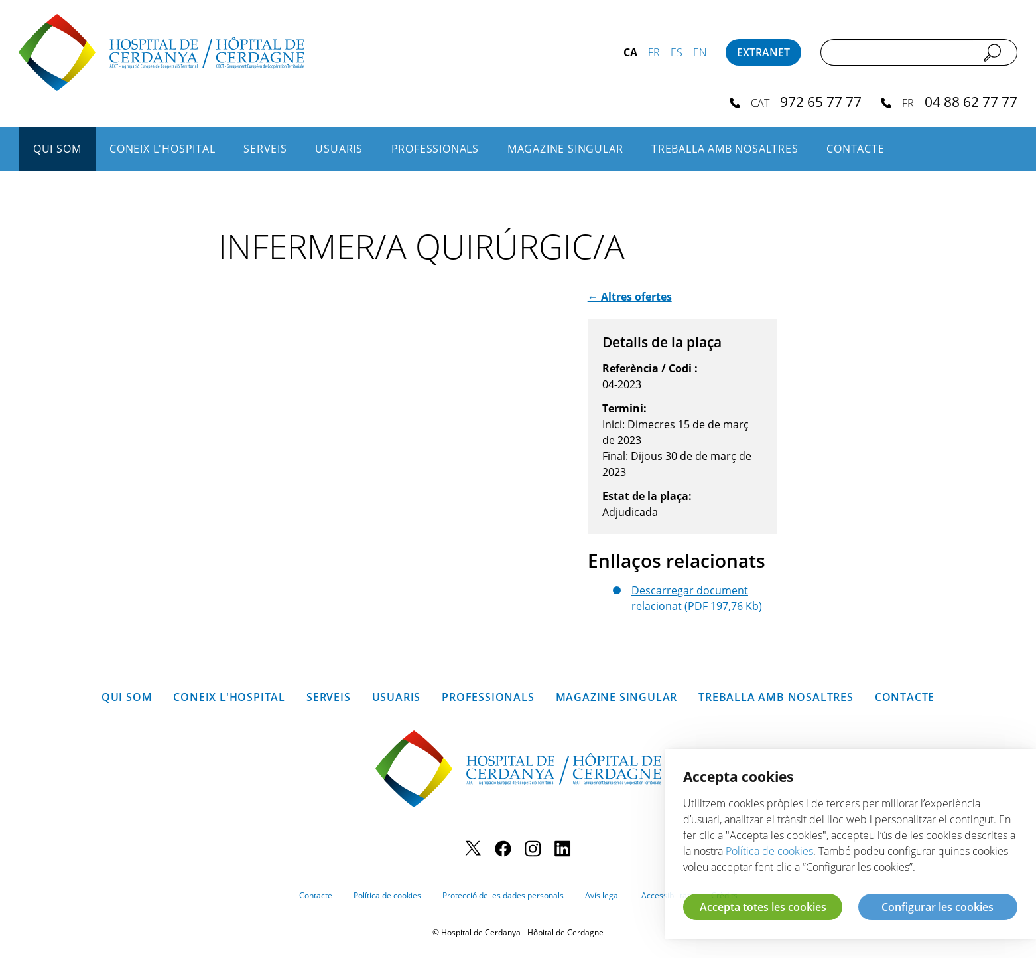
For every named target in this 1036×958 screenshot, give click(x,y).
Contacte (855, 148)
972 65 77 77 (821, 101)
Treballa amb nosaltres (725, 148)
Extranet (763, 52)
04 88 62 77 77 (971, 101)
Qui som (57, 148)
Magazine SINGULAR (565, 148)
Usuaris (339, 148)
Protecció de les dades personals (503, 895)
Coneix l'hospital (162, 148)
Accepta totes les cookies (763, 907)
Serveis (265, 148)
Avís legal (602, 895)
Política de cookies (387, 895)
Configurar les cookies (937, 907)
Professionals (435, 148)
